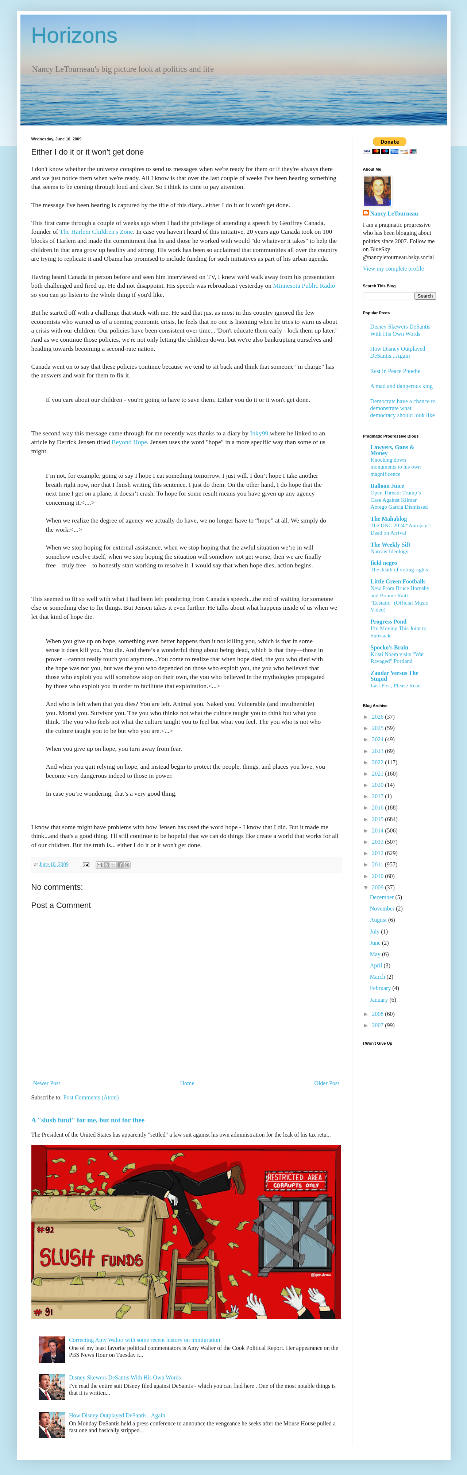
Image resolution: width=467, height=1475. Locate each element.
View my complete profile (393, 268)
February (381, 988)
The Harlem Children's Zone (96, 231)
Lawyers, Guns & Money (392, 450)
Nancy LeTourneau (394, 213)
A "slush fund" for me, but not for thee (88, 1120)
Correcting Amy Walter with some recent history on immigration (144, 1340)
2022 (378, 762)
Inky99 (259, 433)
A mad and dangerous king (401, 386)
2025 (378, 728)
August (379, 920)
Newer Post (46, 1083)
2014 (378, 830)
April (377, 965)
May (376, 954)
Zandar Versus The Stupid (394, 676)
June (376, 943)
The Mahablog (389, 519)
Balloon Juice (387, 486)
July (375, 931)
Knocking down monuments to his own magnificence (396, 467)
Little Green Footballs (398, 581)
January (380, 1000)
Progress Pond (389, 621)
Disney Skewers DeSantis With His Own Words (125, 1377)
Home (187, 1083)
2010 (378, 876)
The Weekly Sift (390, 545)
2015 (378, 819)
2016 (378, 807)
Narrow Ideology (390, 551)
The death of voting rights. (400, 569)
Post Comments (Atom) (91, 1097)
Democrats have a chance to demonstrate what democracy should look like (403, 408)
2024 (378, 739)
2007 (378, 1025)
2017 (378, 796)
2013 (378, 842)
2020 (378, 785)
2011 (378, 864)
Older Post (326, 1083)
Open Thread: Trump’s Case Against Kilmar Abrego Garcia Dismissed (399, 499)
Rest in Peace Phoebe (395, 371)
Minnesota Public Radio (304, 285)
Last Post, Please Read (396, 685)
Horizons (74, 35)
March (378, 977)
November (383, 908)
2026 (378, 717)
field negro (384, 563)
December (382, 897)
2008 (378, 1014)
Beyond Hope (129, 442)
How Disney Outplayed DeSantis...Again (117, 1415)
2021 (378, 774)
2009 (378, 887)
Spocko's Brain (390, 647)
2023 (378, 751)
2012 (378, 853)
